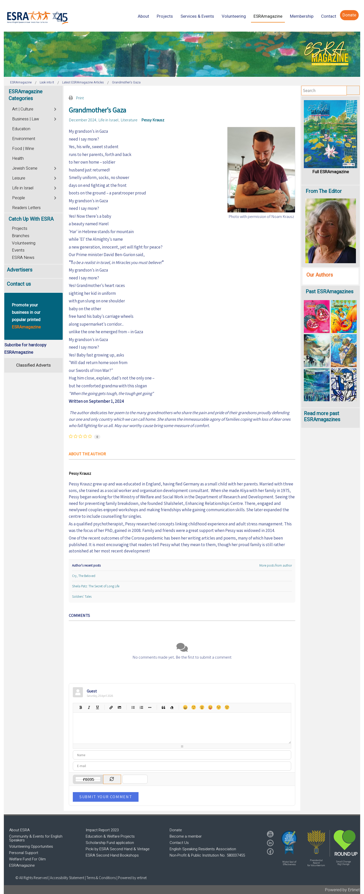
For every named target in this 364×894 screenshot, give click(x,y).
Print (80, 98)
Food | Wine (23, 149)
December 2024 (82, 120)
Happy (185, 707)
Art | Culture (22, 109)
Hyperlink (110, 707)
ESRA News (23, 257)
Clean (171, 707)
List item (149, 707)
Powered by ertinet (132, 877)
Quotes (163, 707)
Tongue (210, 707)
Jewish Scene (24, 168)
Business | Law (25, 119)
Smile (193, 707)
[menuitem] (143, 16)
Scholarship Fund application (110, 842)
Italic (89, 707)
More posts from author (275, 565)
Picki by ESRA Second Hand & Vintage (117, 849)
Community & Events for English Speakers (35, 838)
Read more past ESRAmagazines (322, 416)
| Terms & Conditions (100, 877)
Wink (227, 707)
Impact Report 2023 (102, 830)
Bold (80, 707)
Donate (176, 830)
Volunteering (23, 243)
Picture (119, 707)
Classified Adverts (33, 365)
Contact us (19, 284)
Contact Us (179, 842)
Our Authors (319, 275)
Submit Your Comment (105, 796)
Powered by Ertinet (342, 890)
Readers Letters (26, 208)
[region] (182, 54)
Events (18, 250)
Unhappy (218, 707)
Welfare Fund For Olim (27, 859)
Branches (20, 236)
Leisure (18, 178)
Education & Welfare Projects (110, 836)
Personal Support (23, 853)
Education (21, 129)
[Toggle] (55, 108)
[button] (289, 842)
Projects (19, 228)
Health (18, 158)
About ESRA (19, 830)
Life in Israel (108, 120)
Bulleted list (132, 707)
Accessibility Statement (67, 877)
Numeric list (141, 707)
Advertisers (19, 270)
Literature (129, 120)
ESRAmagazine (22, 865)
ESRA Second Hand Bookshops (112, 855)
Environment (23, 139)
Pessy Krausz (152, 120)
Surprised (201, 707)
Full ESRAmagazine (330, 172)
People (18, 198)
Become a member (186, 836)
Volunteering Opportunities (31, 846)
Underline (97, 707)
